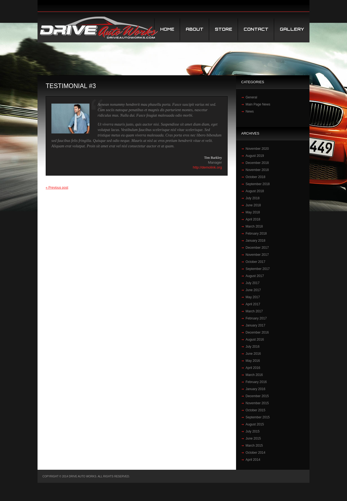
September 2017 (258, 269)
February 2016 (256, 382)
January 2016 (255, 389)
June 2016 (253, 354)
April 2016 (253, 368)
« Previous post (57, 187)
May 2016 (253, 361)
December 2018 (257, 163)
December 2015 (257, 396)
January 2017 (255, 325)
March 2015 (254, 445)
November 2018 (257, 170)
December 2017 (257, 248)
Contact (256, 29)
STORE (223, 29)
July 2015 (252, 431)
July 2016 (252, 346)
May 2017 (253, 297)
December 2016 (257, 332)
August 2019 (255, 156)
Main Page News (258, 104)
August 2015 (255, 424)
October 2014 (255, 453)
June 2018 (253, 205)
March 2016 (254, 375)
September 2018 (258, 184)
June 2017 (253, 290)
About (194, 29)
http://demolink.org (207, 167)
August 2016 (255, 339)
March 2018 (254, 226)
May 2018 (253, 212)
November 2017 (257, 255)
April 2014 (253, 460)
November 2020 (257, 149)
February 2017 (256, 318)
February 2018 (256, 233)
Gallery (292, 29)
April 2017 (253, 304)
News (250, 111)
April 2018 (253, 219)
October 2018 (255, 177)
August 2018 (255, 191)
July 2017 (252, 283)
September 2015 (258, 417)
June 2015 (253, 438)
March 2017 (254, 311)
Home (167, 29)
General (251, 97)
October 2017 (255, 262)
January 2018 (255, 240)
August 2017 (255, 276)
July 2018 (252, 198)
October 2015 (255, 410)
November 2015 (257, 403)
